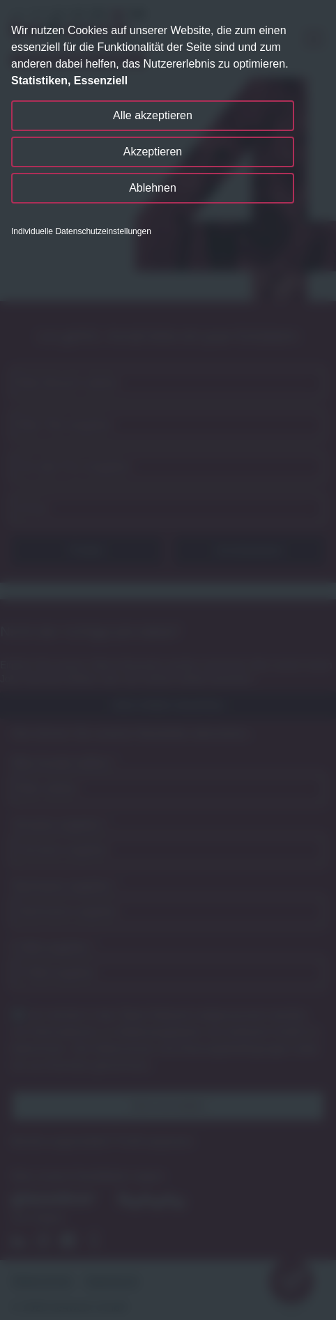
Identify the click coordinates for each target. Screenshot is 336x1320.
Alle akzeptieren (152, 115)
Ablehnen (152, 188)
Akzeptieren (153, 152)
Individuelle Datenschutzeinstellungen (81, 231)
